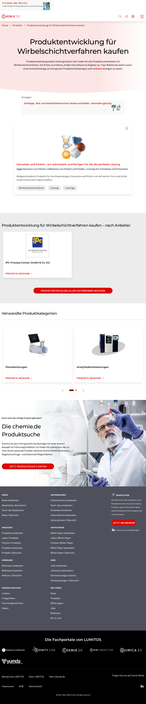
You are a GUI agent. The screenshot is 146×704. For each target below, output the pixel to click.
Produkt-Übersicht (12, 552)
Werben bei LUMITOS (13, 676)
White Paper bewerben (62, 547)
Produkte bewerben (12, 547)
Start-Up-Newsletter (13, 510)
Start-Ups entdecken (61, 505)
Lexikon (6, 593)
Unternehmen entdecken (64, 500)
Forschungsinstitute (12, 603)
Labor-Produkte (10, 537)
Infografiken (8, 598)
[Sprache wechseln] (133, 16)
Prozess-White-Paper (62, 542)
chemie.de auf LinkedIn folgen (125, 530)
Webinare (55, 613)
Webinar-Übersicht (12, 575)
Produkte (55, 598)
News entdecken (10, 500)
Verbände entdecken (61, 510)
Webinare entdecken (12, 565)
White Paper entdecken (63, 533)
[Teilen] (126, 16)
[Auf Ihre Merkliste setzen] (127, 128)
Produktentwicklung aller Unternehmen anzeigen (73, 290)
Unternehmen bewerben (63, 515)
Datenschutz (35, 686)
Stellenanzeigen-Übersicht (65, 580)
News (53, 593)
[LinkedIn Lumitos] (142, 686)
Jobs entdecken (59, 565)
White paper (57, 603)
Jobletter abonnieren (62, 570)
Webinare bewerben (12, 570)
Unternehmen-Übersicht (64, 520)
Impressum (8, 686)
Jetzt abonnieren (124, 522)
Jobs (53, 608)
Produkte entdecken (12, 533)
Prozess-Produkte (11, 542)
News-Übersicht (10, 515)
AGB (21, 686)
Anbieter (97, 68)
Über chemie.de (57, 676)
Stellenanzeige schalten (63, 575)
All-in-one (56, 617)
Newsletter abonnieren (14, 505)
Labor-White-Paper (61, 537)
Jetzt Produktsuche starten (28, 466)
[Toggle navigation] (142, 17)
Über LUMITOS (36, 676)
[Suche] (120, 16)
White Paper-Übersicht (63, 552)
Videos (5, 608)
